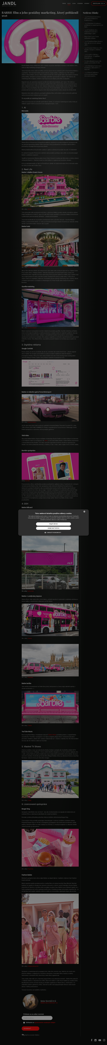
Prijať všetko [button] (53, 524)
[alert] (53, 522)
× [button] (86, 511)
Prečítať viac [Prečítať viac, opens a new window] (63, 519)
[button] (53, 532)
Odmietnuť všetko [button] (53, 528)
